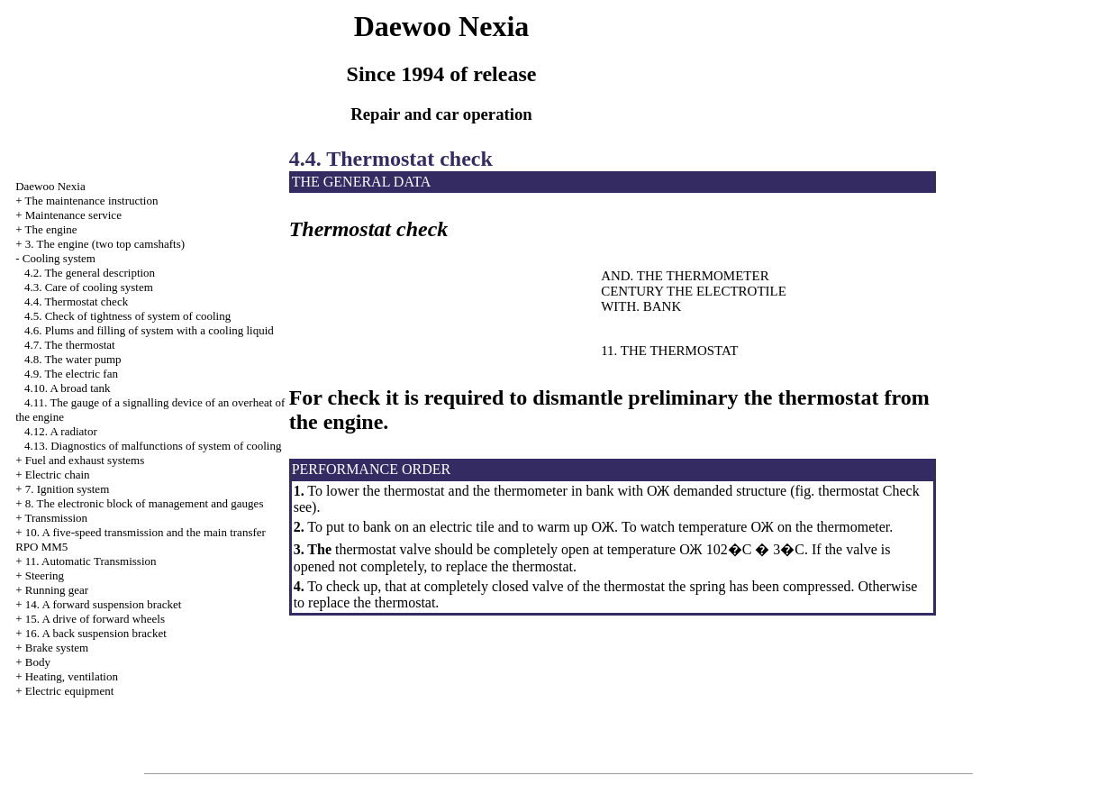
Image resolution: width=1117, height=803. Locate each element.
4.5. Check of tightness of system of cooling (127, 316)
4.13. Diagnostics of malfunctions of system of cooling (153, 445)
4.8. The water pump (73, 359)
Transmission (55, 518)
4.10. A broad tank (67, 388)
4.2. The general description (89, 272)
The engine (50, 229)
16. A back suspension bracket (96, 633)
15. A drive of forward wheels (95, 618)
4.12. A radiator (60, 431)
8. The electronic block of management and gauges (144, 503)
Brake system (56, 647)
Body (37, 662)
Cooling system (59, 258)
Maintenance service (73, 215)
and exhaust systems (85, 460)
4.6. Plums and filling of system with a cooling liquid (149, 330)
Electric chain (57, 474)
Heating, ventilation (71, 676)
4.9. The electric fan (71, 373)
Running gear (56, 590)
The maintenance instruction (91, 200)
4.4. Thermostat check (76, 301)
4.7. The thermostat (69, 344)
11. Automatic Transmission (91, 561)
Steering (44, 575)
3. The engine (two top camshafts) (105, 244)
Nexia (50, 186)
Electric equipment (69, 691)
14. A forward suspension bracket (103, 604)
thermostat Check (866, 490)
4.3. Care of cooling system (88, 287)
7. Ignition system (67, 489)
